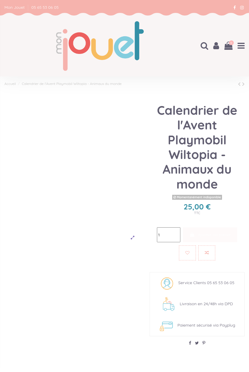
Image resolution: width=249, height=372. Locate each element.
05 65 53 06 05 (45, 7)
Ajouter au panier (210, 234)
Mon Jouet (15, 7)
